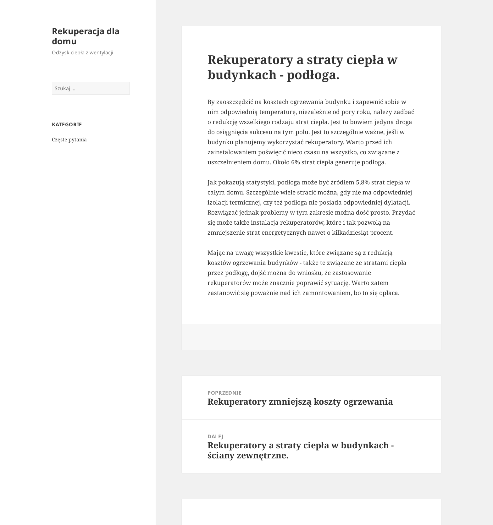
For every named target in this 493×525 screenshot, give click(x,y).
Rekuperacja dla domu (85, 36)
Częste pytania (69, 139)
